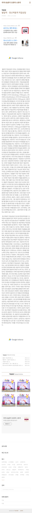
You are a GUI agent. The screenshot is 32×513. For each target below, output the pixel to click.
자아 (3, 469)
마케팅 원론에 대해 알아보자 (10, 420)
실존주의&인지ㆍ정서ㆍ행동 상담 (9, 363)
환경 (3, 477)
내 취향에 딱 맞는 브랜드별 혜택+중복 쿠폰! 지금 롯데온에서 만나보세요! (10, 31)
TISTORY (16, 510)
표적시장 (20, 464)
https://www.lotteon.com (10, 25)
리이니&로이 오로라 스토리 (11, 2)
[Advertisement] (16, 58)
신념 (10, 467)
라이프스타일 (15, 472)
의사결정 (11, 475)
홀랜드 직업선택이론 (7, 358)
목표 (28, 469)
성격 (17, 462)
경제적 (27, 472)
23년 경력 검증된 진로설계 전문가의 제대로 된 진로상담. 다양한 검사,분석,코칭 (10, 44)
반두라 (26, 464)
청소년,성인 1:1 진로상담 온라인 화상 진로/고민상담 (10, 40)
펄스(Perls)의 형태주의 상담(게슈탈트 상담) (12, 365)
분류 (22, 472)
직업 (15, 467)
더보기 (3, 480)
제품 (17, 475)
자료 (9, 464)
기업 (14, 464)
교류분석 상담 (5, 361)
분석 (27, 467)
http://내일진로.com (8, 38)
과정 (3, 472)
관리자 (21, 510)
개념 (28, 475)
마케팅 (22, 475)
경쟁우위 (23, 462)
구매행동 (11, 462)
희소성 (8, 469)
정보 (8, 472)
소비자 (4, 464)
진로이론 (4, 467)
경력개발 (4, 462)
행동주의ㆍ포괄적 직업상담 (8, 360)
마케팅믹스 (21, 469)
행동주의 (21, 467)
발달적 (14, 469)
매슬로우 (4, 475)
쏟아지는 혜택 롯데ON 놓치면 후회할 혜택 (10, 28)
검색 (28, 489)
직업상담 (5, 355)
